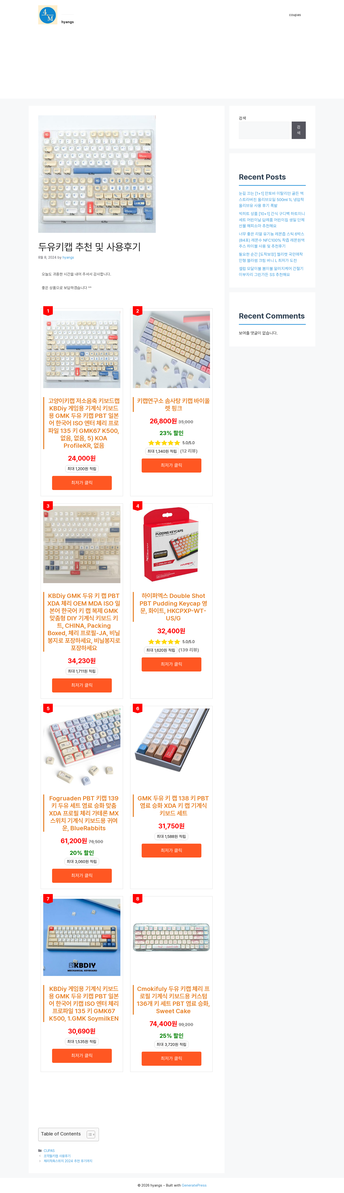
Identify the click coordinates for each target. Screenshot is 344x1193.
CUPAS (49, 1151)
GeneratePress (194, 1185)
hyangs (67, 22)
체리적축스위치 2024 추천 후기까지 (68, 1161)
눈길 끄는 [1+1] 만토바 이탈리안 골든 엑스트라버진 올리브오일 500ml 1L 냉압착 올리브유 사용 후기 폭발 (271, 199)
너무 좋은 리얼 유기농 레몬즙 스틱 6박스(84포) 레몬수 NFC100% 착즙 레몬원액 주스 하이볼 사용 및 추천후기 (272, 240)
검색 (242, 118)
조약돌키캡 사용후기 (57, 1156)
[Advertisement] (172, 65)
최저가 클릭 (82, 482)
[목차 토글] (88, 1134)
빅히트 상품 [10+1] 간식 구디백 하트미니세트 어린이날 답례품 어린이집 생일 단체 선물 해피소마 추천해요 (272, 219)
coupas (295, 15)
